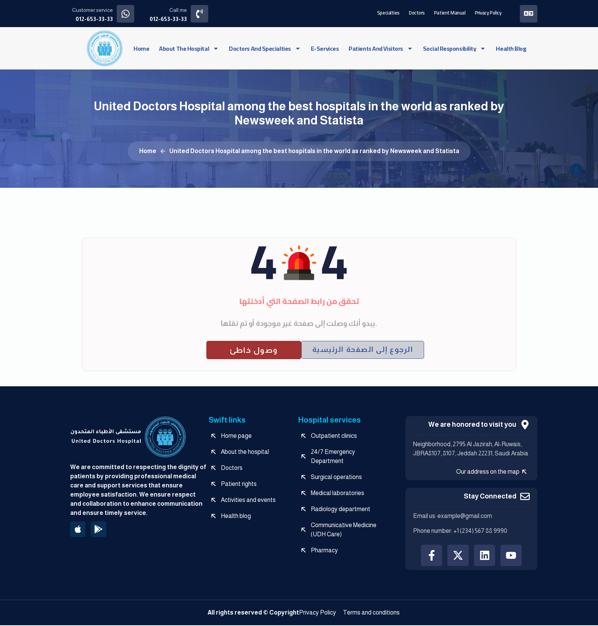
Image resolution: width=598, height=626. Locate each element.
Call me (178, 10)
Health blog (511, 48)
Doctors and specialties (265, 48)
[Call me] (200, 14)
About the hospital (189, 48)
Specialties (388, 12)
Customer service (92, 10)
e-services (325, 48)
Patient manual (449, 12)
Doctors (416, 12)
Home (141, 48)
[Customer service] (126, 14)
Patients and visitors (381, 48)
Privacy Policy (487, 12)
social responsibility (454, 48)
